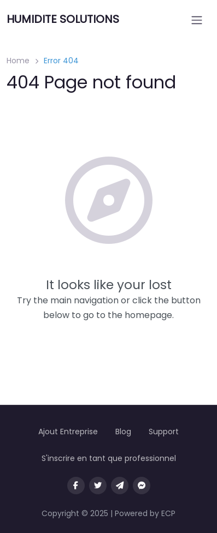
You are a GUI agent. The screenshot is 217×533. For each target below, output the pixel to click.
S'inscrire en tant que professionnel (109, 458)
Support (164, 431)
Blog (123, 431)
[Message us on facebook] (141, 485)
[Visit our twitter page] (98, 485)
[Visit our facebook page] (76, 485)
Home (18, 60)
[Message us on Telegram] (119, 485)
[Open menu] (196, 20)
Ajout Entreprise (68, 431)
